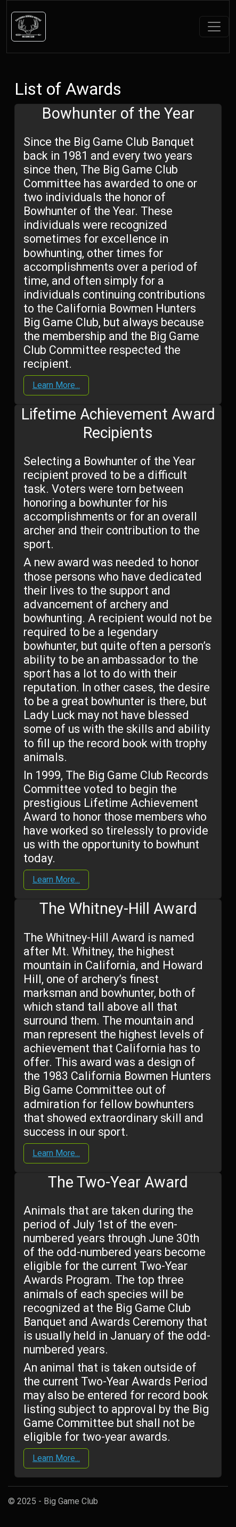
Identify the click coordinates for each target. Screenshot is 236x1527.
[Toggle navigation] (214, 26)
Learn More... (56, 385)
